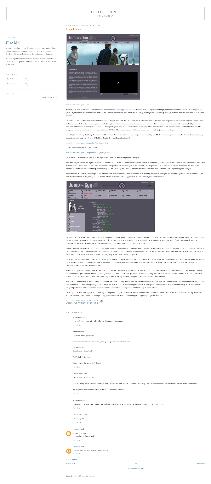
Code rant (105, 12)
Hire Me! (13, 43)
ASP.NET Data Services (103, 259)
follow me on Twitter (50, 97)
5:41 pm (76, 440)
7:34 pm (76, 408)
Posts (10, 79)
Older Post (201, 464)
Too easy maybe (129, 254)
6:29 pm (76, 453)
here (91, 254)
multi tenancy (97, 287)
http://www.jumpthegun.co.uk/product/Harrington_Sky (87, 143)
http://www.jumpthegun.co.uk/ (77, 105)
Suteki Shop (118, 109)
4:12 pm (76, 325)
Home (136, 464)
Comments (12, 84)
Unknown (76, 429)
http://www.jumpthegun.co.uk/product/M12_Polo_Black (87, 153)
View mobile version (136, 468)
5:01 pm (76, 394)
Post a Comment (72, 459)
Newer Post (70, 464)
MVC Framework (81, 303)
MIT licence (34, 59)
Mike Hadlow (78, 373)
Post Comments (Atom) (85, 476)
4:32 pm (76, 367)
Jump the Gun (73, 29)
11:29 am (77, 422)
